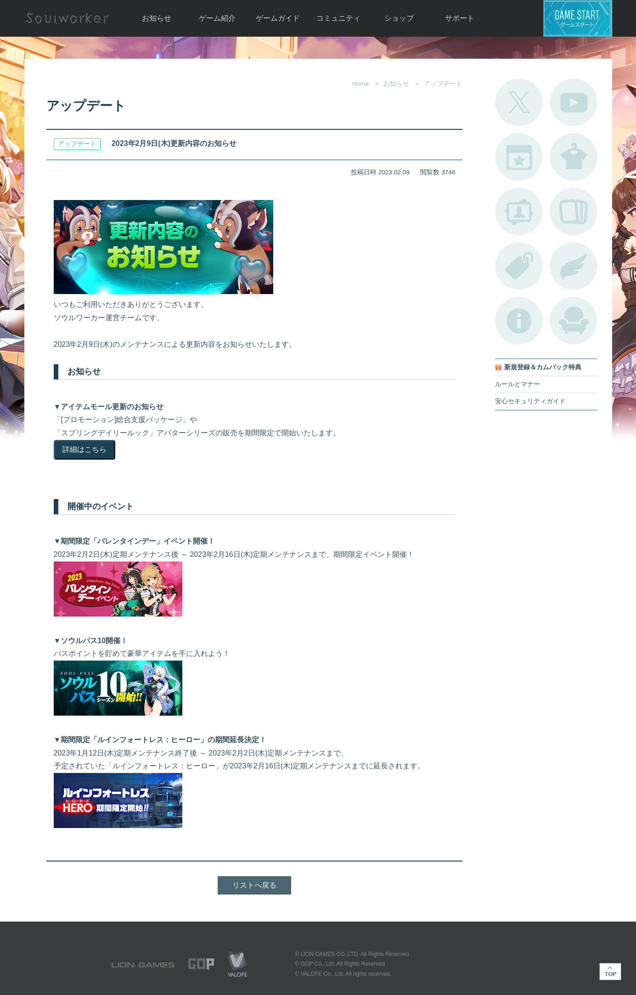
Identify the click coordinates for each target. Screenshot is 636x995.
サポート (459, 18)
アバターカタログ (573, 157)
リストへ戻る (254, 885)
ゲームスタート (577, 18)
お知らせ (156, 18)
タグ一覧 (519, 266)
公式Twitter (519, 102)
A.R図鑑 (573, 211)
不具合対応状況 (519, 321)
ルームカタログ (573, 321)
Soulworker (66, 18)
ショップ (399, 18)
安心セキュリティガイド (530, 401)
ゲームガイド (278, 18)
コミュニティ (338, 18)
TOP (610, 971)
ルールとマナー (517, 384)
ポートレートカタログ (519, 211)
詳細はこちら (84, 449)
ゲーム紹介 (217, 18)
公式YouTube (573, 102)
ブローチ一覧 (573, 266)
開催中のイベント (519, 157)
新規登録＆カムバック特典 (542, 367)
